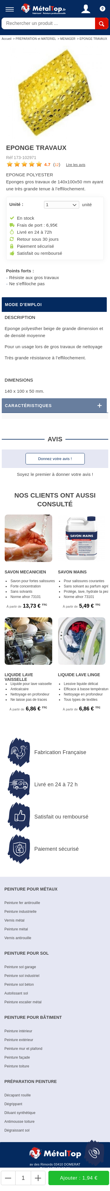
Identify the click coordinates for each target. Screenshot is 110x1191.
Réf (9, 157)
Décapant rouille (17, 1095)
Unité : (16, 204)
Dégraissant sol (17, 1130)
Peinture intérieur (18, 1031)
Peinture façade (17, 1057)
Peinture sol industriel (21, 976)
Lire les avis (75, 165)
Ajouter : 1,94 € (78, 1178)
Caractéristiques (28, 405)
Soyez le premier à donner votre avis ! (55, 474)
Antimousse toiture (19, 1122)
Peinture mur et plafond (23, 1049)
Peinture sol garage (20, 967)
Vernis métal (14, 920)
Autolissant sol (16, 993)
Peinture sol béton (19, 984)
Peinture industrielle (20, 912)
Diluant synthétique (19, 1113)
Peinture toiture (16, 1066)
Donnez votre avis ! (55, 459)
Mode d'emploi (23, 304)
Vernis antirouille (17, 938)
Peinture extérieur (18, 1040)
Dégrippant (13, 1104)
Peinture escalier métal (23, 1002)
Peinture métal (16, 929)
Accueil (7, 38)
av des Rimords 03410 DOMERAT (55, 1164)
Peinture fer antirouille (22, 903)
